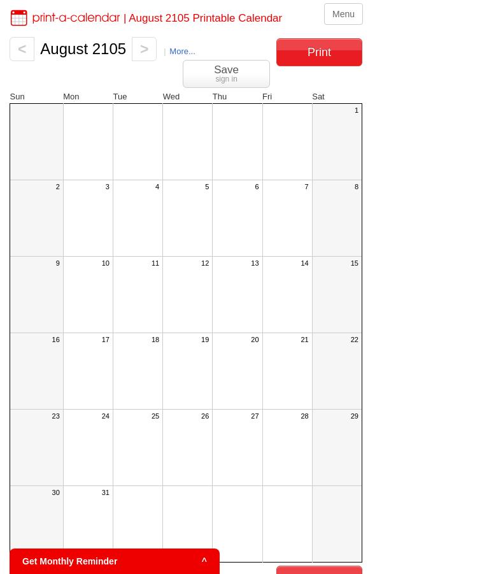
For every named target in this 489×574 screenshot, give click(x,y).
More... (182, 51)
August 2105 (83, 48)
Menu (343, 14)
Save (226, 73)
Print (319, 52)
